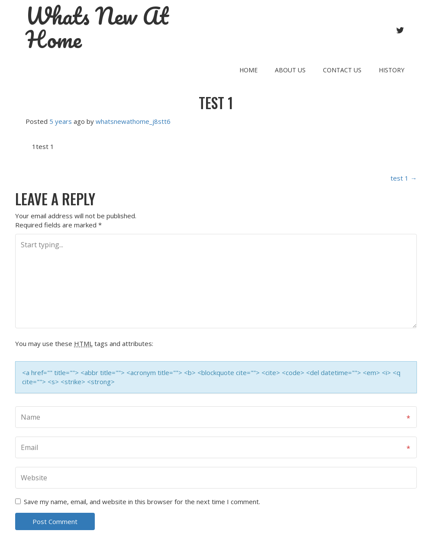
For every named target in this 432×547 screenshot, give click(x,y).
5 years (60, 121)
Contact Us (342, 70)
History (391, 70)
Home (248, 70)
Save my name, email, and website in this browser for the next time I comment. (142, 501)
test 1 (216, 102)
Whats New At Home (97, 27)
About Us (290, 70)
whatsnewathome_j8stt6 (133, 121)
